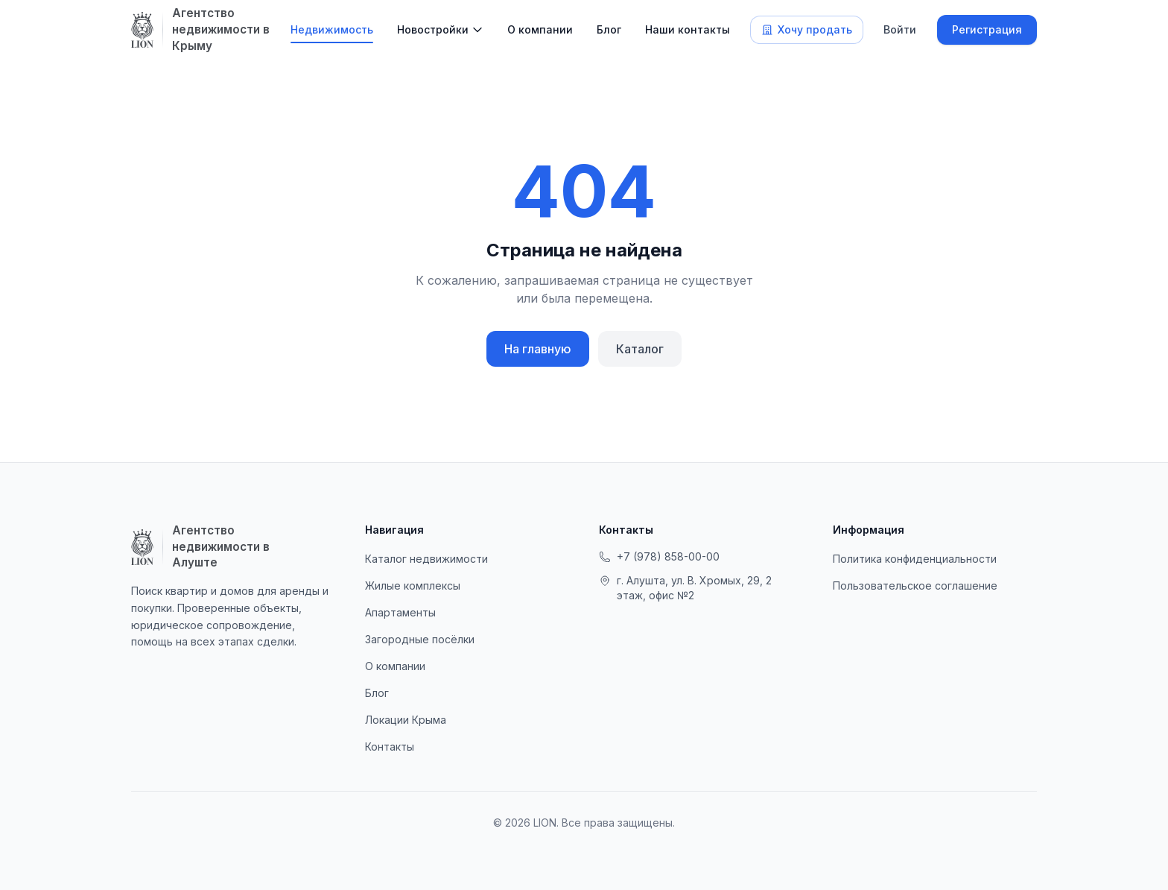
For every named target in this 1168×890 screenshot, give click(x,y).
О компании (540, 29)
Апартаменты (400, 612)
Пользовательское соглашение (915, 585)
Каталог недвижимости (426, 558)
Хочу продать (806, 29)
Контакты (389, 746)
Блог (609, 29)
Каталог (640, 348)
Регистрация (987, 29)
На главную (537, 348)
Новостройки (433, 29)
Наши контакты (687, 29)
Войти (899, 29)
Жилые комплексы (412, 585)
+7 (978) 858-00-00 (659, 556)
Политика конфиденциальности (915, 558)
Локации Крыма (405, 719)
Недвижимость (332, 29)
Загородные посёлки (420, 639)
